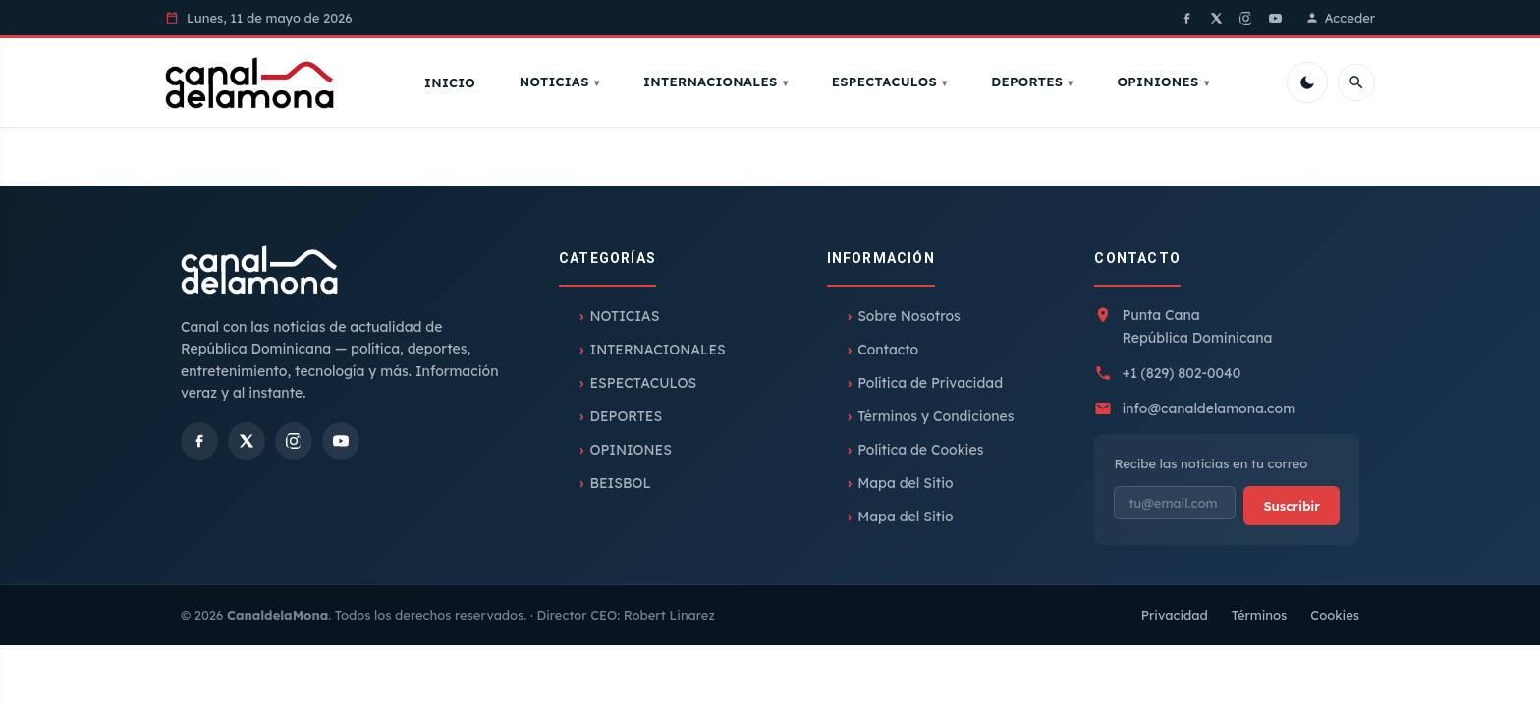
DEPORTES (1030, 82)
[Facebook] (1187, 17)
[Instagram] (1246, 17)
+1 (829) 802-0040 (1181, 375)
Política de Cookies (920, 452)
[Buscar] (1356, 83)
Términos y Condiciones (935, 418)
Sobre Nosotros (909, 318)
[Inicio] (252, 83)
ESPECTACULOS (887, 82)
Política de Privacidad (930, 385)
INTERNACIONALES (713, 82)
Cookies (1334, 617)
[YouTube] (1276, 17)
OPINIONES (1160, 82)
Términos (1260, 617)
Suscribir (1291, 507)
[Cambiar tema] (1307, 83)
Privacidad (1174, 617)
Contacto (887, 351)
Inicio (452, 83)
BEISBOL (619, 485)
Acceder (1340, 18)
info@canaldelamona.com (1208, 410)
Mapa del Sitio (905, 485)
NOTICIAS (557, 82)
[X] (1217, 17)
